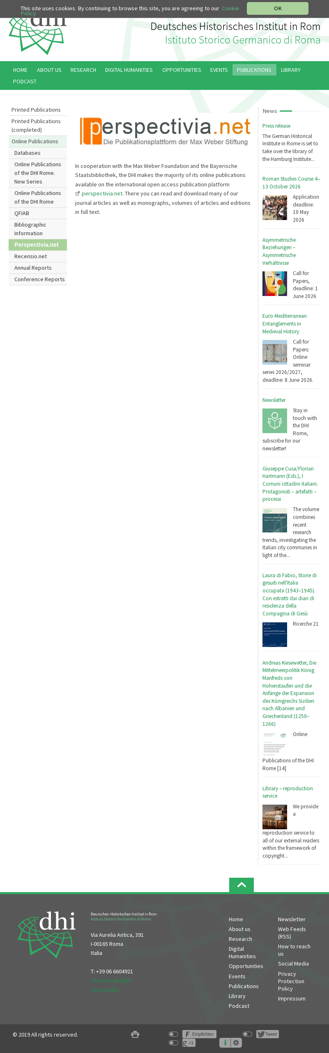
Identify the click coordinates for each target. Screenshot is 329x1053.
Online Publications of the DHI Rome (37, 197)
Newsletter (273, 400)
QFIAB (21, 213)
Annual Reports (33, 267)
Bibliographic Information (30, 229)
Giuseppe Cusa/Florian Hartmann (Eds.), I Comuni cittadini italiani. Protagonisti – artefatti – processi (290, 483)
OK (278, 8)
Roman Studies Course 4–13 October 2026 (291, 182)
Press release (276, 125)
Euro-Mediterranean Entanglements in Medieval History (284, 323)
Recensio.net (30, 256)
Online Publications (35, 141)
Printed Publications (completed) (36, 125)
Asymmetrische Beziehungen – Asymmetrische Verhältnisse (279, 251)
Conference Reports (39, 279)
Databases (27, 152)
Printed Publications (36, 109)
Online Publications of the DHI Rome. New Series (37, 173)
